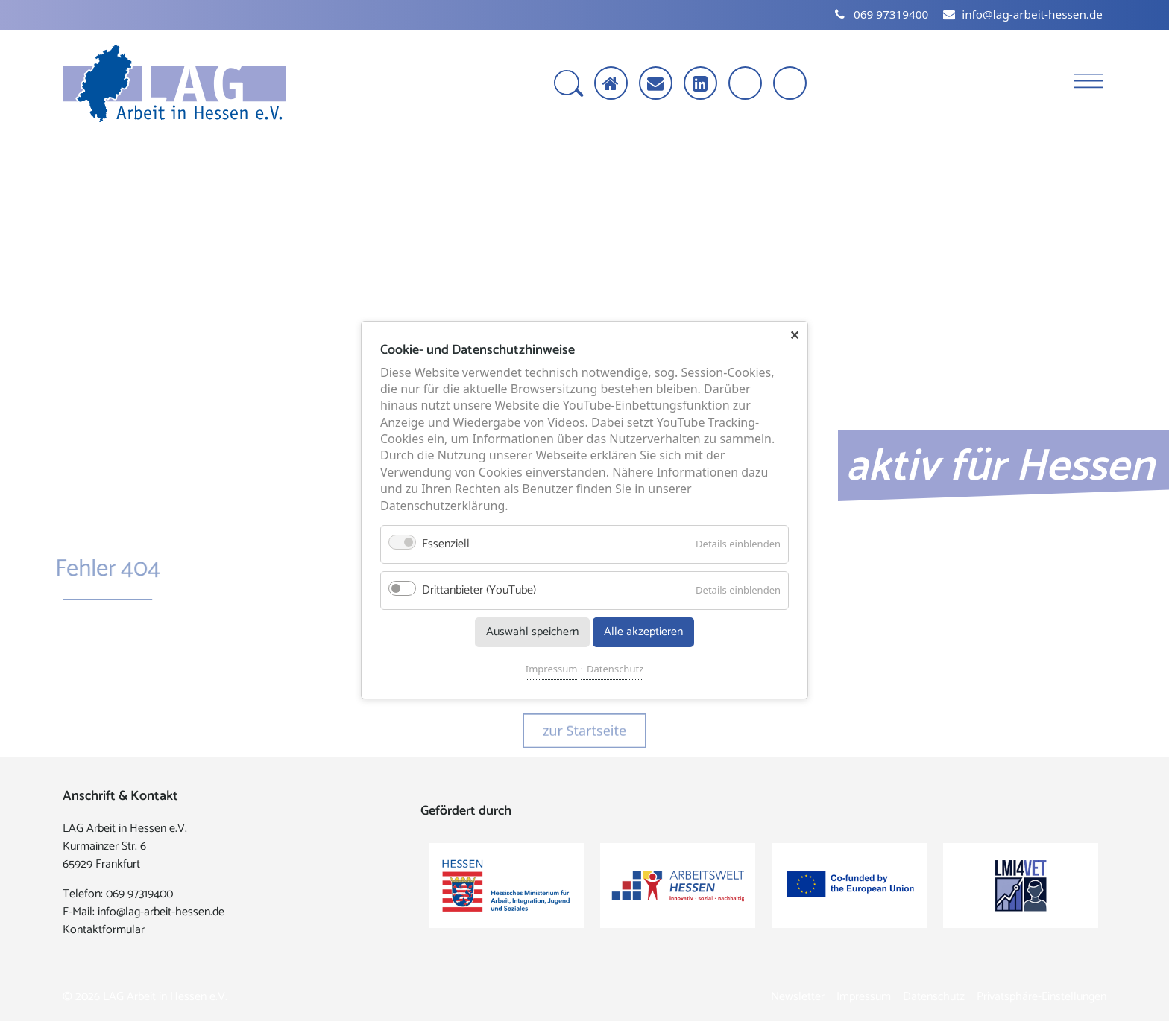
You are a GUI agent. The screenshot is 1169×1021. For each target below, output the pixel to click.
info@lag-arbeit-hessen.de (161, 912)
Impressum (552, 669)
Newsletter (798, 997)
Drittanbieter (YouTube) (479, 591)
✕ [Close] (794, 335)
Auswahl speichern (532, 633)
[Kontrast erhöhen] (791, 84)
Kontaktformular (104, 930)
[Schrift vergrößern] (746, 84)
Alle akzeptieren (643, 633)
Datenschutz (615, 669)
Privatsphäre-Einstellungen (1041, 997)
